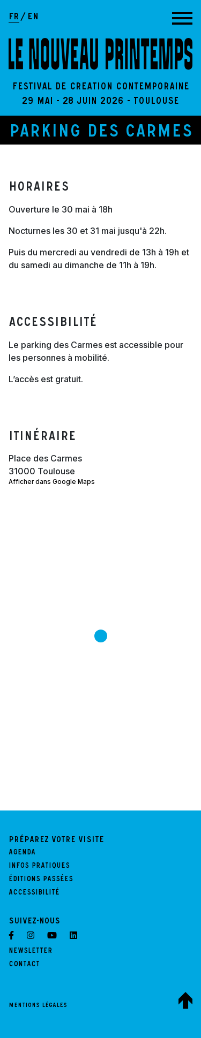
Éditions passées (41, 880)
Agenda (22, 853)
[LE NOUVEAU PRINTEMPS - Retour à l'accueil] (100, 54)
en (33, 17)
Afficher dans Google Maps (52, 482)
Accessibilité (34, 893)
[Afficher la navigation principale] (182, 18)
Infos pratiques (39, 866)
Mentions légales (38, 1006)
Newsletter (31, 952)
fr (14, 17)
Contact (24, 965)
